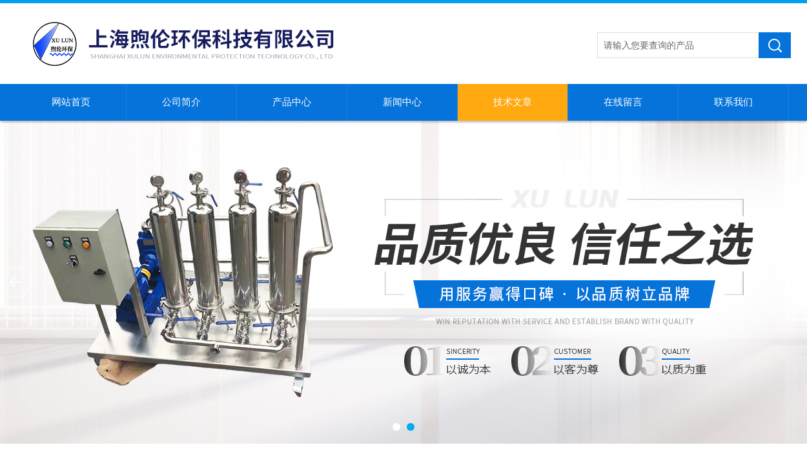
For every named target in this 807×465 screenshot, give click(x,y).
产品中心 (291, 102)
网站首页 (71, 102)
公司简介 (181, 102)
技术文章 (512, 102)
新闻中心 (402, 102)
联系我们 (733, 102)
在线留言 (623, 102)
